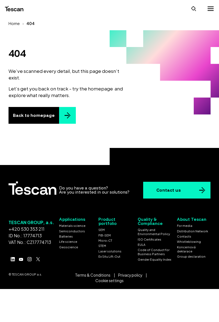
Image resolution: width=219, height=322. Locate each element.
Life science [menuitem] (68, 241)
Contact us (168, 190)
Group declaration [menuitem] (191, 256)
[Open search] (193, 8)
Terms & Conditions (92, 275)
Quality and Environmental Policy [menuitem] (154, 232)
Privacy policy (130, 275)
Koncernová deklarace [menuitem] (186, 249)
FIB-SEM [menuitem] (104, 235)
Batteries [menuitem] (66, 236)
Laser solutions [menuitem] (109, 251)
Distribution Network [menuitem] (192, 231)
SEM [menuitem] (101, 230)
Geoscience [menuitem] (68, 247)
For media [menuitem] (184, 225)
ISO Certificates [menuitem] (149, 239)
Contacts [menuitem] (184, 236)
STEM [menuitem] (102, 245)
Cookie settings (109, 280)
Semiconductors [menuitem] (72, 231)
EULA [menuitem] (141, 244)
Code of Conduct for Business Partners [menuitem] (154, 252)
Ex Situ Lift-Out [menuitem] (109, 256)
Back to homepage (34, 115)
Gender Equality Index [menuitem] (154, 259)
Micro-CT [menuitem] (105, 240)
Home (14, 23)
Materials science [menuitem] (72, 225)
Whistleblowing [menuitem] (189, 241)
